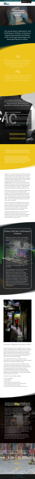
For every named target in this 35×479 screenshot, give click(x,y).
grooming (6, 193)
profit (8, 242)
